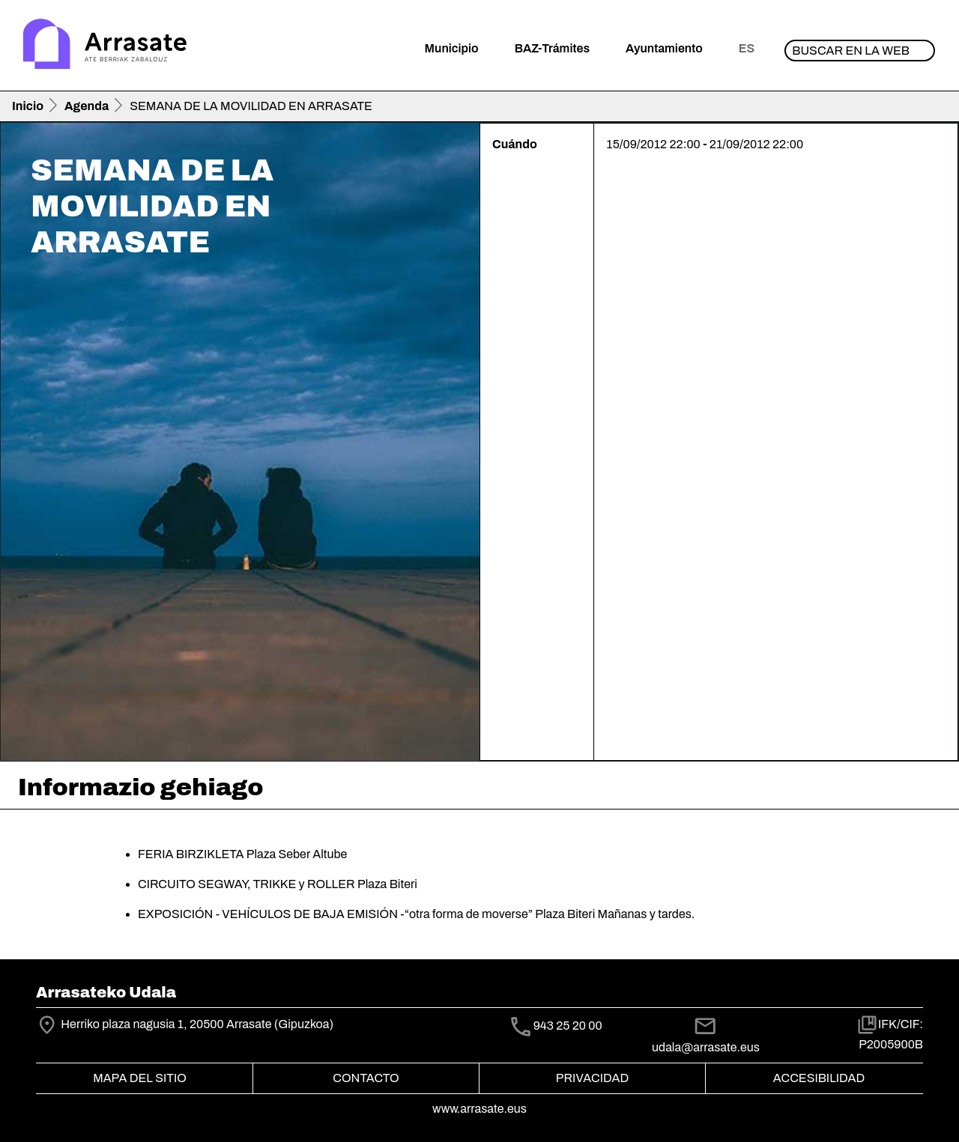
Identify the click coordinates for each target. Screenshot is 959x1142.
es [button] (746, 48)
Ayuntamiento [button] (664, 48)
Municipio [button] (452, 48)
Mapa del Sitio (140, 1078)
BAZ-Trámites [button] (552, 48)
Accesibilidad (819, 1078)
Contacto (366, 1078)
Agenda (86, 106)
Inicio (27, 106)
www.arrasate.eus (479, 1108)
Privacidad (592, 1078)
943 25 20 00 (567, 1025)
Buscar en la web (851, 50)
